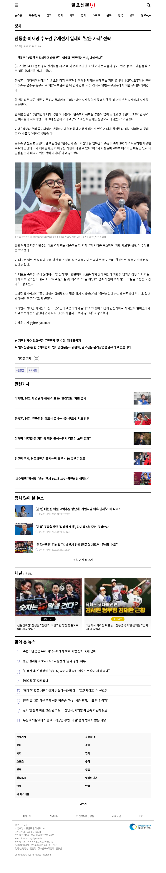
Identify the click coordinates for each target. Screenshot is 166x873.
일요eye (146, 15)
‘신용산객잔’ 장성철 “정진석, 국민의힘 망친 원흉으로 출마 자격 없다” (66, 671)
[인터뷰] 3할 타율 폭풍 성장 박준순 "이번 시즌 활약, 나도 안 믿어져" (65, 700)
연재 (18, 786)
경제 (60, 15)
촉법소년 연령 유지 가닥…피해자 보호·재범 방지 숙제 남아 (59, 651)
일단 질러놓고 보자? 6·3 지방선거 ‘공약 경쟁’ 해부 (54, 661)
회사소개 (27, 816)
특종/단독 (34, 15)
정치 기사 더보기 (83, 560)
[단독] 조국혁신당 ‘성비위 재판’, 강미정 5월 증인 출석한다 (72, 526)
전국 (120, 15)
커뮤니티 (53, 816)
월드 (132, 15)
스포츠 (96, 15)
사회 (72, 15)
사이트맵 (116, 816)
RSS (141, 816)
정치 (49, 15)
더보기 (83, 804)
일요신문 (83, 5)
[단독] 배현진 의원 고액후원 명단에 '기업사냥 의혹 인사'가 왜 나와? (78, 509)
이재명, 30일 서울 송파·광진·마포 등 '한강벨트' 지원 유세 (50, 398)
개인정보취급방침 (85, 816)
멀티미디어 (91, 777)
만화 (87, 786)
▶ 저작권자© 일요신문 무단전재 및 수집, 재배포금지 (48, 340)
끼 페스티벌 (22, 794)
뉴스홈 (18, 15)
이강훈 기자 (24, 358)
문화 (109, 15)
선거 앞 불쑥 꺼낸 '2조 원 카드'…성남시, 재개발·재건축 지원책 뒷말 (65, 710)
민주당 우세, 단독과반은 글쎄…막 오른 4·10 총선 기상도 (50, 458)
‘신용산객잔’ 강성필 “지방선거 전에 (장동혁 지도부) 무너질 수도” (77, 544)
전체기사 (21, 737)
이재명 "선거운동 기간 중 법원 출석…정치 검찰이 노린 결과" (53, 438)
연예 (83, 15)
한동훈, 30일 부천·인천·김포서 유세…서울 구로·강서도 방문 (52, 418)
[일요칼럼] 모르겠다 (35, 681)
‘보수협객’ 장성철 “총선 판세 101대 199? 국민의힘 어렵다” (52, 478)
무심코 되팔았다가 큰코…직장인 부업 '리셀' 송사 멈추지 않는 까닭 (64, 720)
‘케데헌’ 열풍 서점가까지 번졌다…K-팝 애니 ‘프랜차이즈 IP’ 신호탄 (65, 690)
